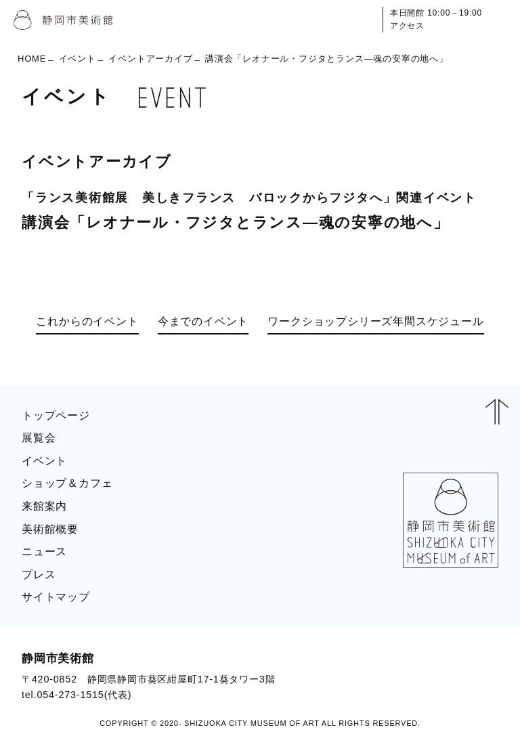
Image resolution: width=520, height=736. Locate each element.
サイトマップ (56, 597)
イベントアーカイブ (150, 58)
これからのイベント (87, 321)
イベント (77, 58)
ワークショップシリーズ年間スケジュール (375, 321)
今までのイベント (203, 321)
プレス (39, 574)
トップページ (56, 415)
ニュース (44, 551)
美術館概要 (50, 529)
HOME (32, 58)
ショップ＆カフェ (67, 483)
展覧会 (39, 437)
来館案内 (44, 506)
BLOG (470, 675)
